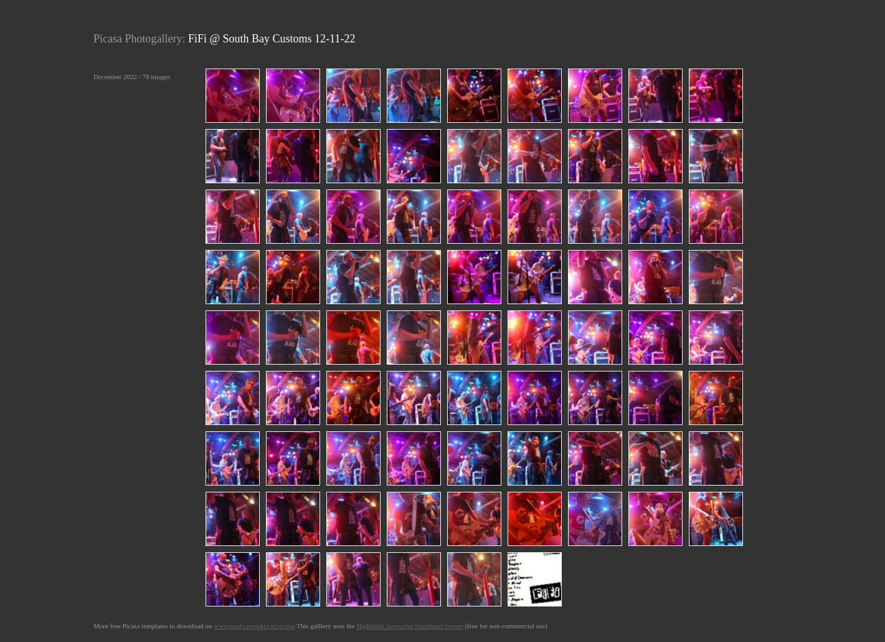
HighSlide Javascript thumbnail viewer (409, 626)
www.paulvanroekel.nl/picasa (254, 626)
